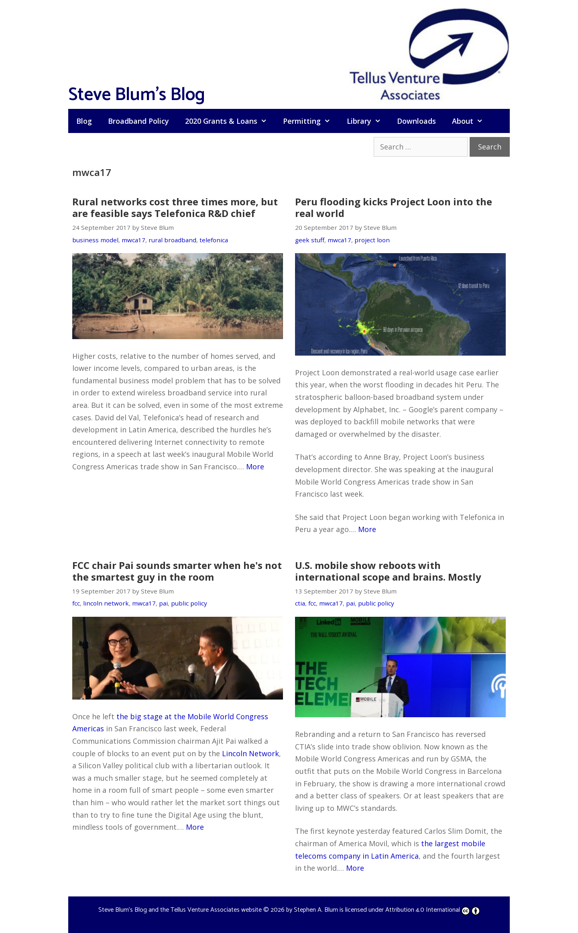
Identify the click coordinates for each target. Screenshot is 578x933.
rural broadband (172, 240)
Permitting (310, 121)
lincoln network (106, 603)
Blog (84, 121)
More (255, 466)
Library (368, 121)
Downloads (416, 121)
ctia (300, 603)
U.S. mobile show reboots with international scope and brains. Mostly (388, 571)
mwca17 (133, 240)
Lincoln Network (250, 753)
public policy (189, 603)
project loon (372, 240)
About (471, 121)
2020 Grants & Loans (230, 121)
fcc (76, 603)
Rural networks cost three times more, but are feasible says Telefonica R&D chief (175, 207)
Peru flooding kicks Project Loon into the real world (393, 207)
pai (163, 603)
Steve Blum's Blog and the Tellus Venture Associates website (180, 909)
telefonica (213, 240)
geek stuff (309, 240)
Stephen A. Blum (316, 909)
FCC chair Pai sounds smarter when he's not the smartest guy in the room (177, 571)
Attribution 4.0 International (432, 909)
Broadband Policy (138, 121)
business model (95, 240)
